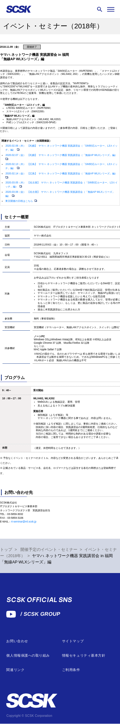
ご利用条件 (71, 670)
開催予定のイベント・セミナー (48, 549)
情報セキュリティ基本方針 (84, 655)
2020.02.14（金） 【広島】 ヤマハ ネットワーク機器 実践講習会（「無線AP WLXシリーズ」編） (61, 173)
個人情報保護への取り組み (28, 655)
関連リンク (15, 670)
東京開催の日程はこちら (19, 201)
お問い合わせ (17, 641)
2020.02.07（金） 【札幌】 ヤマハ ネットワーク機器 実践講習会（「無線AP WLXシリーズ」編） (61, 155)
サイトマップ (73, 641)
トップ (6, 549)
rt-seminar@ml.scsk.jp (23, 521)
